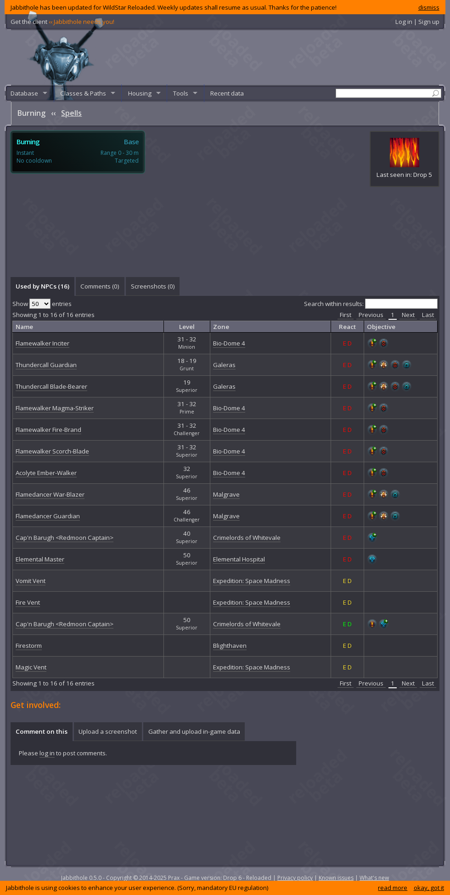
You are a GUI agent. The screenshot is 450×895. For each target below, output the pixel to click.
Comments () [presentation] (99, 286)
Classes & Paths (83, 93)
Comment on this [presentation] (42, 731)
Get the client (62, 21)
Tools (180, 93)
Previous (371, 315)
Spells (71, 113)
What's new (374, 878)
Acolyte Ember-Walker (46, 473)
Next (408, 315)
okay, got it (429, 888)
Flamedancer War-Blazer (50, 494)
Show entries (42, 304)
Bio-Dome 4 (229, 343)
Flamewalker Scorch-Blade (52, 451)
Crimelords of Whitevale (247, 537)
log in (47, 753)
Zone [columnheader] (221, 327)
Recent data (227, 93)
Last (428, 315)
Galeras (224, 365)
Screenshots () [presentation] (153, 286)
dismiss (428, 7)
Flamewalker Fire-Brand (48, 429)
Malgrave (226, 494)
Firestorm (29, 645)
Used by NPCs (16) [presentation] (42, 286)
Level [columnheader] (187, 327)
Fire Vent (28, 602)
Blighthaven (230, 645)
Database (24, 93)
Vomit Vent (30, 581)
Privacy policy (295, 878)
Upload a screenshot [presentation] (108, 731)
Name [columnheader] (24, 327)
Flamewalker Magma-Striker (55, 408)
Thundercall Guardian (46, 365)
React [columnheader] (347, 327)
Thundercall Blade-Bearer (51, 386)
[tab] (42, 286)
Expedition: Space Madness (251, 581)
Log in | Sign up (417, 21)
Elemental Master (40, 559)
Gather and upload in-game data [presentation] (194, 731)
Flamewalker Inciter (42, 343)
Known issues (336, 878)
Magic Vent (31, 667)
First (345, 315)
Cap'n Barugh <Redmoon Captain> (64, 537)
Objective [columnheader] (381, 327)
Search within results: (371, 304)
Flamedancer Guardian (48, 516)
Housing (140, 93)
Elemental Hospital (239, 559)
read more (392, 888)
